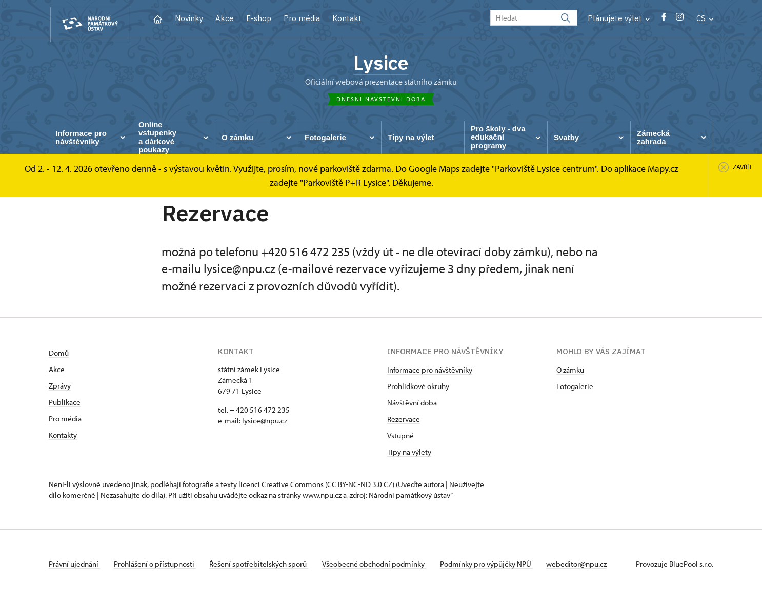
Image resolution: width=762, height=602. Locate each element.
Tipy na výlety (409, 456)
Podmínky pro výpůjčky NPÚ (497, 568)
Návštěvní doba (412, 407)
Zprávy (60, 390)
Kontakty (63, 439)
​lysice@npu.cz (264, 425)
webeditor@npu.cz (590, 568)
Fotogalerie (574, 390)
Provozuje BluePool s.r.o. (674, 568)
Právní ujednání (74, 568)
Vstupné (400, 439)
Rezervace (403, 423)
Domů (59, 357)
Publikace (65, 406)
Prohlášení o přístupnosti (157, 568)
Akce (224, 18)
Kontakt (347, 18)
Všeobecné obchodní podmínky (382, 568)
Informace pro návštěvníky (429, 374)
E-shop (258, 18)
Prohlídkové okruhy (418, 390)
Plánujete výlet (619, 18)
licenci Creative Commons (281, 488)
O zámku (570, 374)
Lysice (381, 64)
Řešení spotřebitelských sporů (264, 568)
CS (704, 18)
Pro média (302, 18)
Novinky (189, 18)
